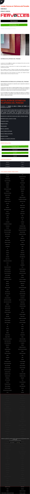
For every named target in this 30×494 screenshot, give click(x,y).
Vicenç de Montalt (7, 367)
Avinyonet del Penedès (7, 193)
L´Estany (22, 223)
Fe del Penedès (22, 182)
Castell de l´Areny (22, 201)
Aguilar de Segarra (22, 197)
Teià (22, 174)
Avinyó (22, 193)
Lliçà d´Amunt (7, 213)
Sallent (22, 236)
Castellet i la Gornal (8, 201)
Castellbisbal (8, 246)
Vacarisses (22, 486)
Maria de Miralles (22, 232)
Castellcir (7, 184)
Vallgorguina (22, 283)
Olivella (22, 326)
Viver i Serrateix (7, 293)
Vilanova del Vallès (22, 338)
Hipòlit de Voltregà (22, 490)
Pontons (22, 388)
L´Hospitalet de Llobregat (8, 223)
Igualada (22, 384)
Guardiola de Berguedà (22, 287)
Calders (22, 195)
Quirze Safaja (22, 363)
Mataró (22, 351)
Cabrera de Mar (22, 186)
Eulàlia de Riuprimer (22, 347)
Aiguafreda (7, 357)
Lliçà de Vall (22, 211)
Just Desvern (22, 297)
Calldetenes (22, 238)
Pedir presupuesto (14, 21)
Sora (22, 330)
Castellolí (22, 180)
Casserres (22, 260)
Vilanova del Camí (7, 308)
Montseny (22, 308)
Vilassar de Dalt (22, 240)
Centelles (22, 392)
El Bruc (22, 209)
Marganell (22, 285)
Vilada (22, 246)
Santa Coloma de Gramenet (22, 349)
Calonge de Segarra (7, 361)
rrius (22, 203)
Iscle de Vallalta (7, 275)
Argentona (22, 332)
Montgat (7, 176)
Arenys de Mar (22, 334)
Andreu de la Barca (7, 353)
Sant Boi (22, 369)
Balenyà (7, 281)
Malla (7, 205)
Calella (8, 215)
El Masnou (22, 277)
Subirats (22, 488)
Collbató (22, 275)
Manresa (7, 217)
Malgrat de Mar (22, 205)
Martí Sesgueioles (22, 386)
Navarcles (22, 217)
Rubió (22, 215)
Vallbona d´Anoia (7, 486)
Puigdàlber (7, 182)
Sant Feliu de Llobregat (7, 299)
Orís (7, 324)
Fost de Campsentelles (7, 363)
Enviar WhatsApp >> (14, 25)
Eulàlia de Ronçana (22, 281)
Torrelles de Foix (7, 199)
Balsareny (7, 283)
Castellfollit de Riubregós (22, 199)
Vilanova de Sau (7, 287)
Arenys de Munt (7, 334)
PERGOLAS (22, 166)
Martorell (7, 285)
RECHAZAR (12, 442)
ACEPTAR (18, 442)
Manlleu (7, 254)
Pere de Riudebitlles (7, 271)
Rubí (22, 219)
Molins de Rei (22, 213)
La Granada (7, 221)
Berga (22, 336)
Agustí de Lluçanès (22, 353)
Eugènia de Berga (7, 349)
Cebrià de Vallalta (22, 367)
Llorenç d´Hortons (7, 297)
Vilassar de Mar (7, 310)
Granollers (22, 289)
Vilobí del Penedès (22, 293)
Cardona (22, 184)
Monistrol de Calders (7, 232)
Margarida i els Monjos (22, 234)
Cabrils (7, 359)
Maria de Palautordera (7, 209)
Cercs (7, 392)
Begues (22, 328)
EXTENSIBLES (7, 166)
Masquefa (22, 377)
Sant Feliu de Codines (22, 299)
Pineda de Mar (22, 244)
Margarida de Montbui (22, 176)
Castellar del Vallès (22, 373)
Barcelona (7, 174)
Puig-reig (7, 203)
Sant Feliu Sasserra (22, 269)
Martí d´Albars (22, 254)
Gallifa (7, 330)
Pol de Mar (7, 256)
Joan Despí (22, 312)
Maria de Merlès (7, 234)
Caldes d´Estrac (7, 195)
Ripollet (7, 295)
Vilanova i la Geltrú (7, 242)
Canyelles (7, 314)
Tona (22, 310)
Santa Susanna (22, 207)
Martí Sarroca (7, 178)
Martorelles (7, 351)
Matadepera (7, 377)
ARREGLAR (22, 162)
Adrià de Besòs (7, 236)
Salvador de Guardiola (22, 318)
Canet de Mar (22, 316)
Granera (7, 250)
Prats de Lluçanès (7, 388)
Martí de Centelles (7, 180)
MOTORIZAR (7, 164)
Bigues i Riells (7, 336)
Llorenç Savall (22, 295)
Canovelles (7, 316)
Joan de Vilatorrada (7, 273)
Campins (22, 359)
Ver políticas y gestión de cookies (15, 440)
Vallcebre (7, 347)
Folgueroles (22, 252)
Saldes (7, 490)
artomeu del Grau (7, 371)
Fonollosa (7, 252)
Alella (22, 355)
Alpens (7, 355)
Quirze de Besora (22, 365)
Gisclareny (22, 250)
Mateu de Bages (7, 386)
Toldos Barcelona (2, 28)
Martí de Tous (22, 178)
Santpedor (7, 207)
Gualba (7, 289)
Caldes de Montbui (7, 269)
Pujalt (22, 390)
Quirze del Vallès (7, 365)
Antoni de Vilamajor (22, 322)
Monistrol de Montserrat (22, 230)
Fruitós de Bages (22, 361)
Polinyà (22, 242)
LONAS (22, 164)
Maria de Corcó (7, 291)
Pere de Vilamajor (7, 320)
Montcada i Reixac (7, 384)
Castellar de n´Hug (22, 375)
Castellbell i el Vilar (7, 373)
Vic (7, 248)
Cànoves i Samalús (22, 314)
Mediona (7, 332)
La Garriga (22, 221)
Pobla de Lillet (7, 244)
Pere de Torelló (22, 320)
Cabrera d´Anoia (22, 291)
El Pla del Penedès (7, 277)
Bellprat (7, 186)
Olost (7, 326)
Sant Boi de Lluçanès (7, 369)
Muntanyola (7, 197)
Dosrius (7, 211)
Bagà (22, 357)
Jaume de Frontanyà (22, 273)
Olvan (22, 324)
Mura (7, 219)
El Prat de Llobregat (22, 279)
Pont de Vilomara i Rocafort (7, 390)
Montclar (7, 328)
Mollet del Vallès (22, 271)
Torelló (22, 258)
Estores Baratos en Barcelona (8, 28)
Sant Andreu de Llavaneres (7, 338)
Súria (7, 488)
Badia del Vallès (7, 240)
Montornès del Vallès (7, 230)
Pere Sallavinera (22, 256)
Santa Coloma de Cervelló (8, 260)
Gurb (22, 248)
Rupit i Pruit (7, 258)
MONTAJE (7, 162)
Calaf (22, 371)
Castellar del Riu (7, 375)
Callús (7, 238)
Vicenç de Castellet (8, 318)
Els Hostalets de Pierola (7, 279)
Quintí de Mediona (7, 322)
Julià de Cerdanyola (8, 312)
